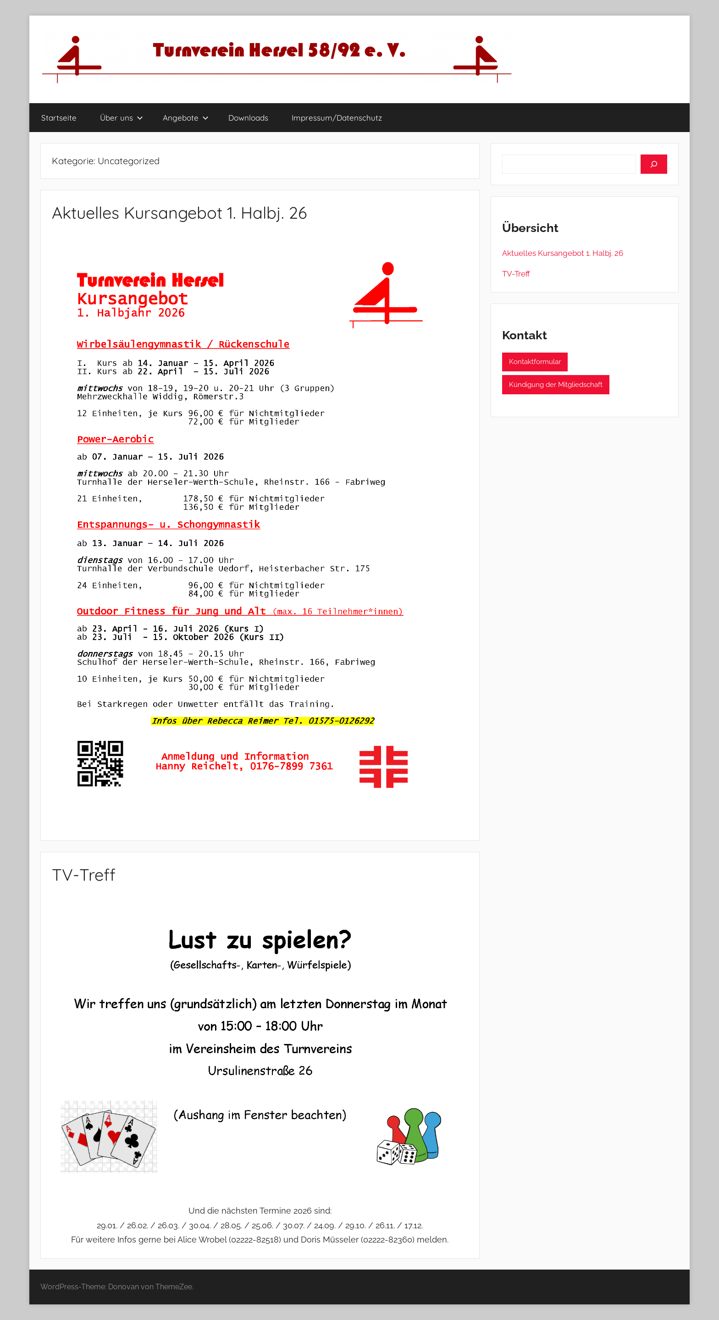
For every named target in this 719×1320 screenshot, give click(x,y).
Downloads (248, 117)
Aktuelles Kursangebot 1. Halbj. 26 (179, 212)
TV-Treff (84, 874)
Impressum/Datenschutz (337, 117)
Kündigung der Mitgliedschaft (556, 385)
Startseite (59, 117)
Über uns (121, 117)
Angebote (186, 117)
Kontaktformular (535, 362)
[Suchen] (654, 164)
